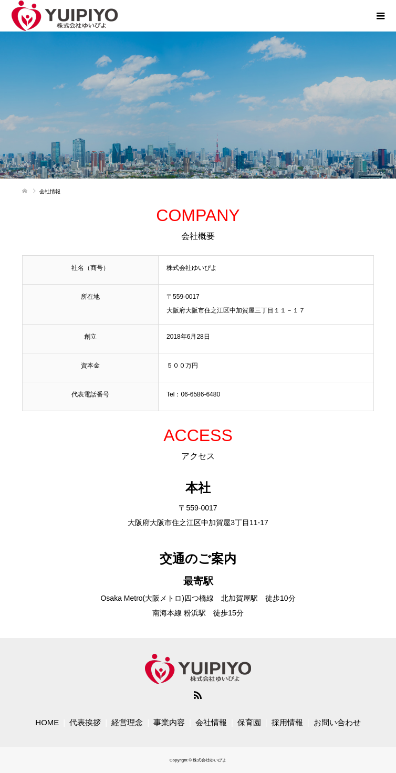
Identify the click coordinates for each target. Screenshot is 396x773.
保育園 (249, 722)
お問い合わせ (337, 722)
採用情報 (287, 722)
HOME (47, 722)
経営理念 (127, 722)
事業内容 (169, 722)
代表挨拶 (85, 722)
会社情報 (211, 722)
